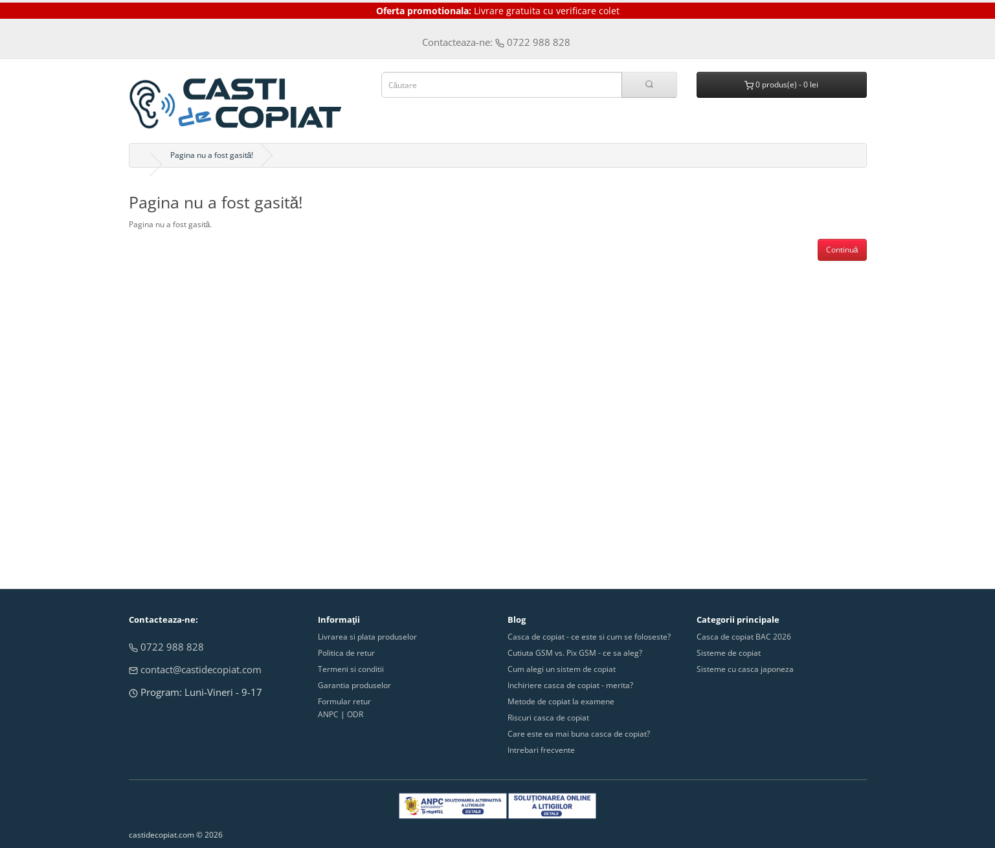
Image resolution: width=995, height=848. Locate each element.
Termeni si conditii (351, 669)
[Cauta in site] (649, 85)
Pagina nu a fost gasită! (212, 155)
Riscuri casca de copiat (548, 717)
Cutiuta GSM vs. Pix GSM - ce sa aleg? (575, 652)
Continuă (842, 249)
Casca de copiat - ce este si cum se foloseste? (589, 636)
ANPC (328, 714)
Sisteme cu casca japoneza (745, 669)
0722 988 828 (166, 646)
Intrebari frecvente (541, 749)
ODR (355, 714)
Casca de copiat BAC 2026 (744, 636)
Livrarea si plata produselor (367, 636)
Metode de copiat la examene (561, 701)
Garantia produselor (354, 685)
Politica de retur (346, 652)
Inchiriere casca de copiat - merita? (570, 685)
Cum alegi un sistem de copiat (562, 669)
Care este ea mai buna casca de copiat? (579, 733)
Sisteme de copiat (729, 652)
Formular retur (344, 701)
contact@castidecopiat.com (195, 669)
